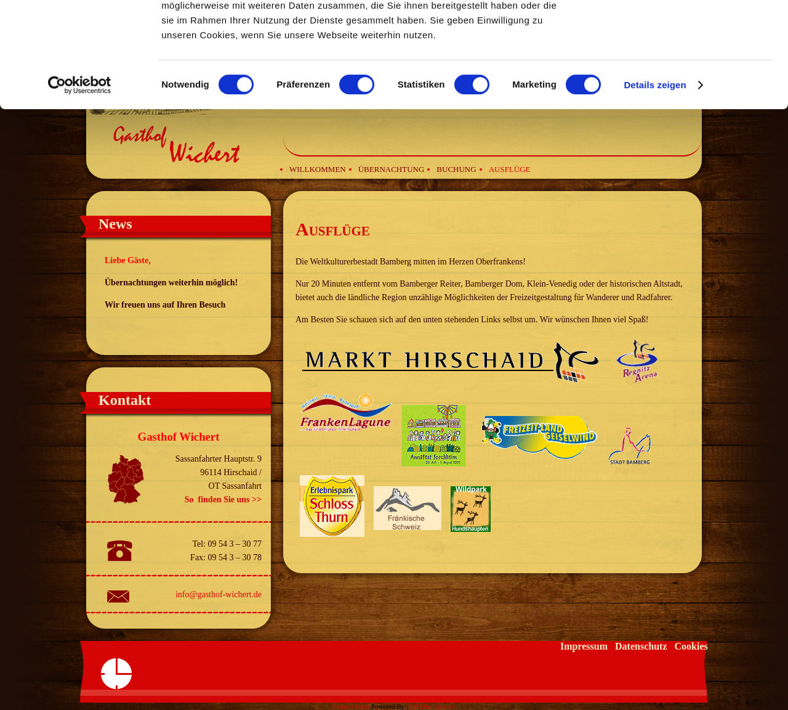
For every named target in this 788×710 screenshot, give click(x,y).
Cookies (690, 646)
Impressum (584, 646)
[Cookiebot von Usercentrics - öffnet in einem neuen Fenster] (80, 183)
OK (685, 30)
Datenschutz (641, 646)
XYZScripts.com (433, 706)
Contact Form (350, 706)
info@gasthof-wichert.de (218, 594)
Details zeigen (655, 183)
